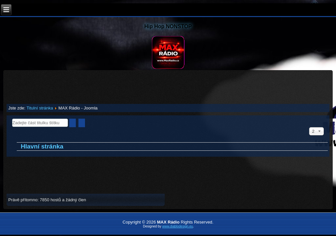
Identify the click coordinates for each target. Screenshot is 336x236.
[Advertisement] (168, 85)
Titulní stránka (40, 108)
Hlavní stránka (42, 146)
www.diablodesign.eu (177, 226)
